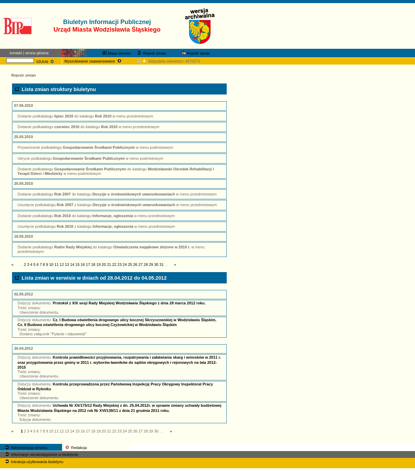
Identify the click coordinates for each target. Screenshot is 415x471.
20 (104, 264)
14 (72, 264)
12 (62, 264)
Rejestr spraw (196, 53)
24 (125, 264)
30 (156, 264)
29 (151, 264)
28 (146, 264)
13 (67, 264)
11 (57, 264)
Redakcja (75, 448)
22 (114, 264)
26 (135, 264)
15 (77, 264)
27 (141, 264)
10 (51, 264)
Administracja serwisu (25, 448)
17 (88, 264)
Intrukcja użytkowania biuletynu (33, 462)
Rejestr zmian (151, 53)
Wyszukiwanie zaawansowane (93, 61)
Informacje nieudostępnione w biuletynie (41, 454)
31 (161, 264)
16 (83, 264)
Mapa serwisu (117, 53)
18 (93, 264)
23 (119, 264)
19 (98, 264)
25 (130, 264)
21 (109, 264)
